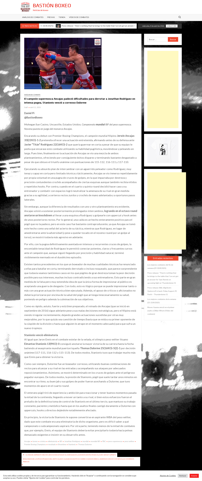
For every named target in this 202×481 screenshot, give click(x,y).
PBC (104, 441)
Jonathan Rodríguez (72, 441)
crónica (43, 441)
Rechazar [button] (182, 476)
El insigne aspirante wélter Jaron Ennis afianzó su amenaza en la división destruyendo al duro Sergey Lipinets (71, 455)
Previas (51, 17)
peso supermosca (115, 441)
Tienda (61, 17)
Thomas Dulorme (85, 444)
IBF (60, 441)
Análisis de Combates (32, 17)
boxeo (35, 441)
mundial (85, 441)
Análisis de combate (32, 95)
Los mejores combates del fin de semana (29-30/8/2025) (160, 266)
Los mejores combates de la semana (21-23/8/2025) (161, 301)
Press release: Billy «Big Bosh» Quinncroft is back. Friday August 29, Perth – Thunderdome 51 (162, 291)
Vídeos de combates (79, 17)
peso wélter (129, 441)
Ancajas (27, 441)
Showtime (62, 444)
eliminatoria (52, 441)
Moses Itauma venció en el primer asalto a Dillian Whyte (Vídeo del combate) (160, 310)
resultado (52, 444)
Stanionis (72, 444)
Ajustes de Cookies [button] (168, 476)
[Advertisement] (163, 89)
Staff (26, 107)
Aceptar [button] (194, 476)
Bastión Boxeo (52, 5)
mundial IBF (95, 441)
